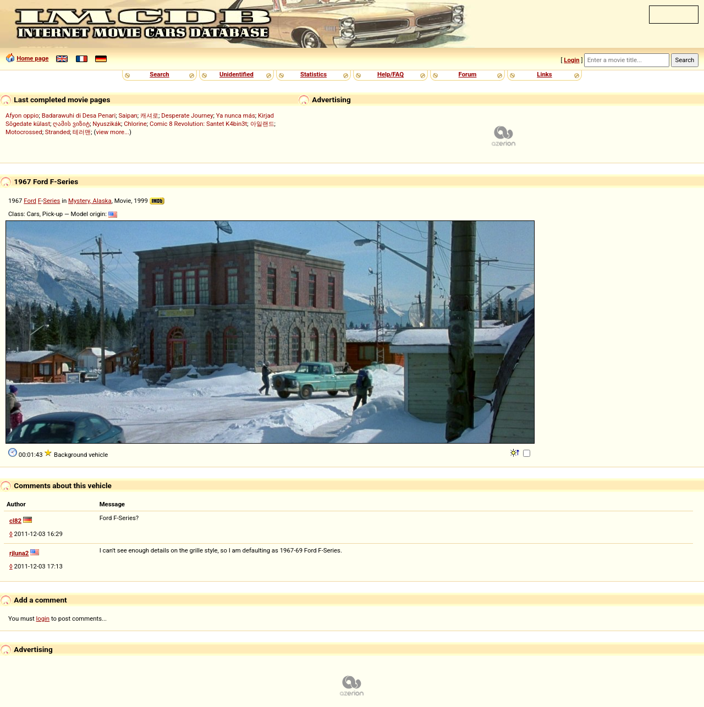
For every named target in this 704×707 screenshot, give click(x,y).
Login (571, 60)
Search (159, 74)
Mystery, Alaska (90, 201)
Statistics (313, 74)
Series (51, 201)
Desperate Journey (187, 115)
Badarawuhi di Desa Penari (79, 115)
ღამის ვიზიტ (71, 124)
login (43, 618)
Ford (30, 201)
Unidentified (236, 74)
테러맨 (82, 132)
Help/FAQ (390, 74)
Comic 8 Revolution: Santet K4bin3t (198, 124)
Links (544, 74)
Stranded (57, 132)
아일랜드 (262, 124)
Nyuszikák (106, 124)
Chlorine (135, 124)
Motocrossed (24, 132)
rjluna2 (19, 553)
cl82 (15, 520)
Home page (32, 58)
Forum (468, 74)
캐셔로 (149, 115)
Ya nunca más (235, 115)
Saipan (127, 115)
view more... (112, 132)
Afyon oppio (22, 115)
